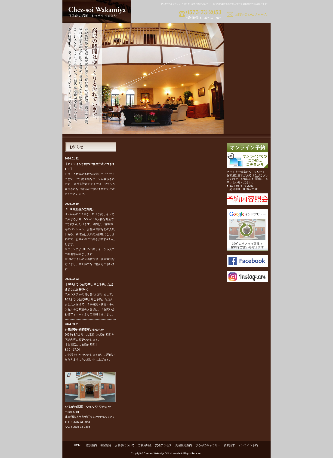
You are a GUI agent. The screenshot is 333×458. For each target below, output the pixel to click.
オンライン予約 (248, 445)
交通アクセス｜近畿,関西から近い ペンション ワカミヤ (247, 85)
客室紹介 (105, 445)
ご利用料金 (145, 445)
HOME (78, 445)
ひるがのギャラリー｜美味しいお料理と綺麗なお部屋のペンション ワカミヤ (247, 113)
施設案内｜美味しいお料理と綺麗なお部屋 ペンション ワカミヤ (247, 30)
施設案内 (91, 445)
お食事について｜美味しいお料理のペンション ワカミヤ (247, 58)
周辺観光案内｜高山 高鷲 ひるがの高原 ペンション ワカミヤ (247, 99)
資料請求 (229, 445)
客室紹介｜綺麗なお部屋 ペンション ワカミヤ (247, 44)
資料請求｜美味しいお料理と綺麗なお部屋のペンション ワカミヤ (247, 127)
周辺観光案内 (183, 445)
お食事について (124, 445)
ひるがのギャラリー (207, 445)
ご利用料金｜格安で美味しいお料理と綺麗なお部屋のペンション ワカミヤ (247, 72)
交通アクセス (163, 445)
